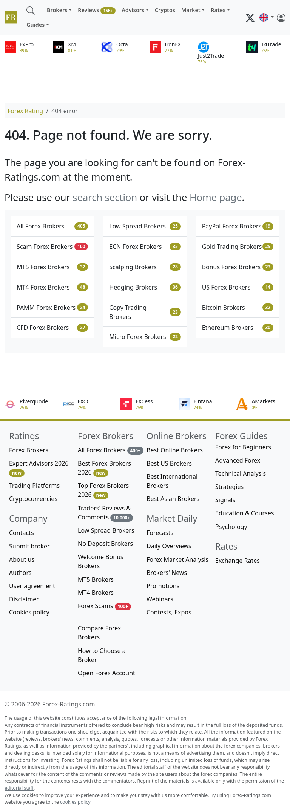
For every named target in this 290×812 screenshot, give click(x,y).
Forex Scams (104, 606)
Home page (216, 197)
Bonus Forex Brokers (237, 267)
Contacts (21, 533)
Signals (225, 500)
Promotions (163, 586)
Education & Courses (244, 513)
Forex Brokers (28, 450)
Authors (20, 572)
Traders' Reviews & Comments (105, 513)
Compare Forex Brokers (99, 632)
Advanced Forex (237, 460)
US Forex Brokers (237, 287)
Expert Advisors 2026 (38, 468)
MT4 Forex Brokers (52, 287)
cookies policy (75, 802)
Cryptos (165, 10)
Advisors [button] (133, 10)
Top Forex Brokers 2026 (103, 490)
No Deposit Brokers (105, 543)
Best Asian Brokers (173, 499)
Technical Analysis (240, 473)
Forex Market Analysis (177, 559)
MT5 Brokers (96, 579)
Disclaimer (24, 599)
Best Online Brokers (175, 450)
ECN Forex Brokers (144, 246)
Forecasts (160, 533)
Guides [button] (35, 24)
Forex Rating (25, 111)
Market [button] (191, 10)
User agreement (32, 586)
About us (21, 559)
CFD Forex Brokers (52, 327)
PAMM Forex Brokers (52, 307)
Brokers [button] (57, 10)
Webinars (160, 599)
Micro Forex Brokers (144, 336)
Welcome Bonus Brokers (100, 561)
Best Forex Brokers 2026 (104, 468)
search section (104, 197)
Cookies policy (29, 612)
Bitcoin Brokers (237, 307)
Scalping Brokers (144, 267)
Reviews (97, 10)
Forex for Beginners (243, 447)
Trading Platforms (34, 485)
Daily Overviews (169, 546)
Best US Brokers (169, 463)
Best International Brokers (172, 481)
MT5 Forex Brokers (52, 267)
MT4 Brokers (96, 592)
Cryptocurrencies (33, 499)
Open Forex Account (106, 673)
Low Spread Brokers (144, 226)
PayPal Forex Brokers (237, 226)
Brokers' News (167, 572)
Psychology (231, 526)
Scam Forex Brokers (52, 246)
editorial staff (19, 788)
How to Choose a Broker (102, 655)
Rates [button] (218, 10)
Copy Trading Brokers (144, 312)
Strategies (229, 487)
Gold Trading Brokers (237, 246)
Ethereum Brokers (237, 327)
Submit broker (29, 546)
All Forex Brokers (52, 226)
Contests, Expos (169, 612)
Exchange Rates (237, 560)
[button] (266, 17)
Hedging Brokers (144, 287)
